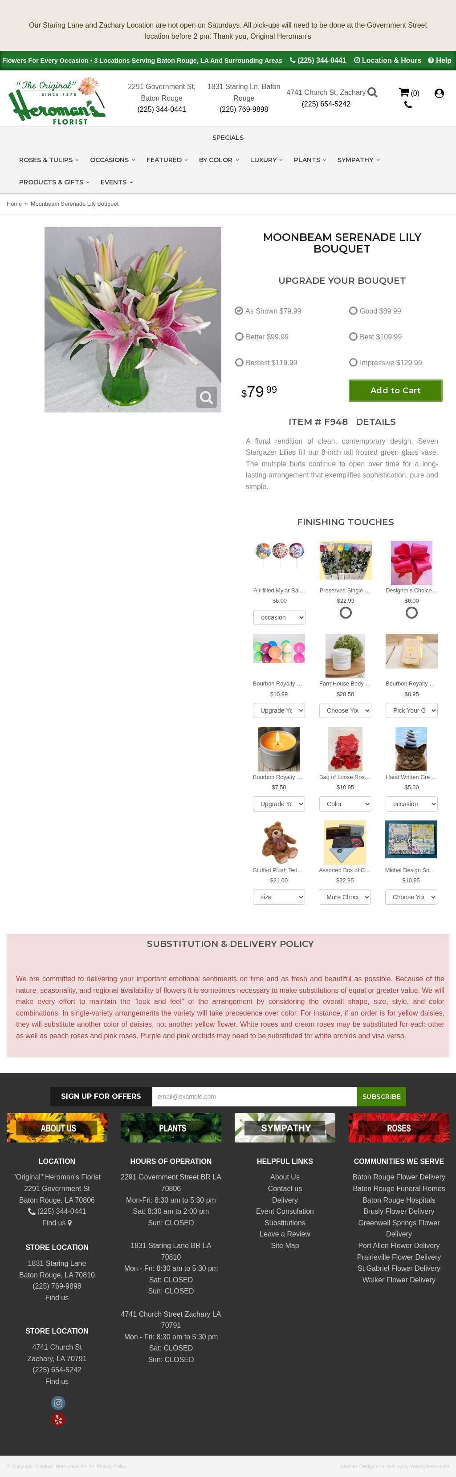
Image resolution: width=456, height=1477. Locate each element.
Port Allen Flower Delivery (399, 1245)
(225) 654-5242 (326, 104)
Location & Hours (391, 60)
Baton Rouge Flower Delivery (399, 1177)
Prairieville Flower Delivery (399, 1257)
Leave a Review (285, 1234)
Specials (228, 138)
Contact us (285, 1188)
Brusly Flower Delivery (398, 1211)
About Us (285, 1177)
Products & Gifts (51, 182)
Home (14, 203)
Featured (164, 160)
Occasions (109, 160)
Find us (57, 1223)
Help (444, 60)
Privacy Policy (112, 1466)
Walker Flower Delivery (399, 1280)
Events (113, 182)
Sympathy (355, 160)
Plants (307, 160)
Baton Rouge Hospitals (399, 1200)
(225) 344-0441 (321, 60)
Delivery (285, 1200)
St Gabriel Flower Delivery (399, 1268)
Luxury (263, 160)
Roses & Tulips (46, 160)
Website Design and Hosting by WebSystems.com (394, 1466)
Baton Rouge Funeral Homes (399, 1188)
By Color (215, 160)
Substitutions (285, 1223)
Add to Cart (395, 391)
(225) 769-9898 (244, 109)
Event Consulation (285, 1211)
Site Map (285, 1245)
